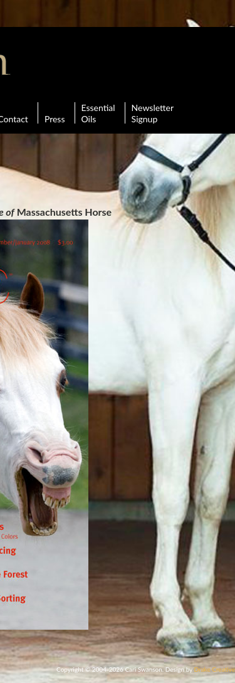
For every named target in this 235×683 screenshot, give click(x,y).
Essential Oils (98, 113)
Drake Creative (214, 669)
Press (54, 113)
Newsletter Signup (153, 113)
